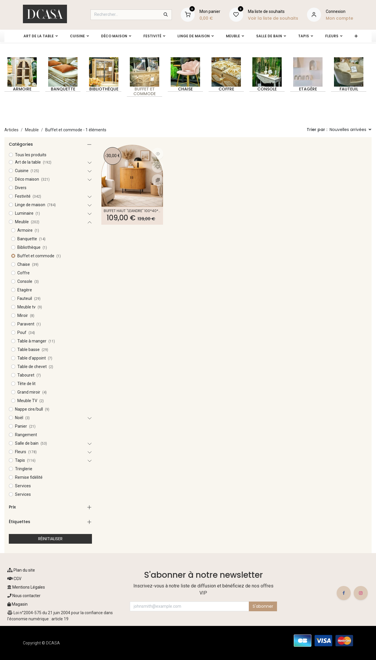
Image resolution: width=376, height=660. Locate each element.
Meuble (32, 129)
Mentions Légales (26, 587)
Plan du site (21, 570)
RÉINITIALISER (50, 539)
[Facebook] (344, 593)
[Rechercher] (166, 15)
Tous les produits (30, 154)
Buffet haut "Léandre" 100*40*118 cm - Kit (132, 211)
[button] (350, 130)
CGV (14, 578)
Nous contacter (26, 595)
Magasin (20, 604)
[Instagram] (361, 593)
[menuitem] (38, 36)
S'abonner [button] (263, 606)
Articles (11, 129)
